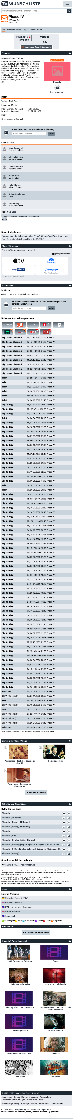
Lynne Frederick (16, 166)
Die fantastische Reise (20, 984)
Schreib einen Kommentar (37, 932)
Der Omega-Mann (20, 1030)
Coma (55, 961)
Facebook (6, 1103)
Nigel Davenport (16, 148)
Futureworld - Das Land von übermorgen (20, 785)
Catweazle (55, 1053)
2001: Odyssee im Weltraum (19, 961)
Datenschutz (45, 1097)
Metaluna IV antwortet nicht (19, 1053)
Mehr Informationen (35, 879)
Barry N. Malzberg (19, 217)
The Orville (55, 1077)
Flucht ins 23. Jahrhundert (55, 984)
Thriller (19, 58)
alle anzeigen (7, 325)
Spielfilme (46, 1109)
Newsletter (32, 1099)
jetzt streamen (57, 91)
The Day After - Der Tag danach (20, 1007)
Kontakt (17, 1097)
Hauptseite (20, 1109)
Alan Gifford (14, 176)
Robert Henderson (17, 194)
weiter (51, 134)
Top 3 (25, 30)
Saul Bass (11, 212)
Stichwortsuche (33, 1109)
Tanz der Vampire (55, 1030)
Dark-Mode (57, 1103)
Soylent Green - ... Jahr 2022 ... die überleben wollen (55, 1008)
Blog (41, 1099)
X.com (24, 1103)
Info (3, 30)
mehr (4, 219)
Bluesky (15, 1103)
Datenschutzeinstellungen (13, 1099)
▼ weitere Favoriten (36, 792)
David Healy (14, 203)
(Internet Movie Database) (18, 907)
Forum (33, 30)
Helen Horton (15, 185)
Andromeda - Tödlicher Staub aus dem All (20, 762)
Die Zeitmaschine (55, 761)
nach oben (7, 1109)
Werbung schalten (30, 1097)
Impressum (7, 1097)
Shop (39, 30)
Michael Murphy (16, 157)
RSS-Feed (32, 1103)
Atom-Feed (44, 1103)
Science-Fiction (8, 58)
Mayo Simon (33, 217)
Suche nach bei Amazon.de (19, 865)
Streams (11, 30)
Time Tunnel (19, 1077)
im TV (19, 30)
